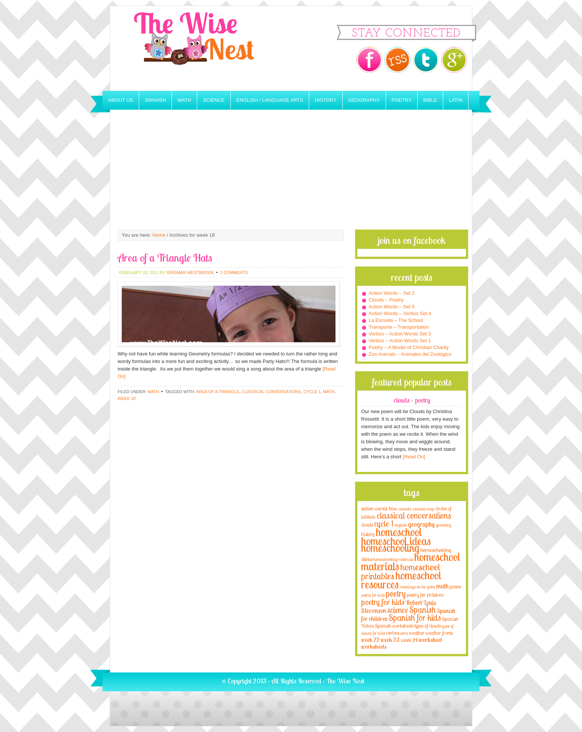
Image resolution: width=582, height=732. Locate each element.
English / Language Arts (269, 100)
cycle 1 (312, 391)
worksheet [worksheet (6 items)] (430, 639)
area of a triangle (217, 391)
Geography (364, 100)
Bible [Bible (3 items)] (392, 508)
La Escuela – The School (396, 320)
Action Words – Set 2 (392, 293)
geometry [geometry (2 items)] (443, 525)
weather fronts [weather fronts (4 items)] (439, 633)
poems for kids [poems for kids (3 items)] (372, 595)
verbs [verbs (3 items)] (404, 633)
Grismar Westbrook (190, 272)
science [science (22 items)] (397, 610)
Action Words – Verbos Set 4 (400, 313)
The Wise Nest (204, 48)
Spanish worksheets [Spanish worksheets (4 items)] (394, 626)
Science (214, 100)
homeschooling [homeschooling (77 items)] (390, 547)
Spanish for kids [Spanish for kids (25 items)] (415, 617)
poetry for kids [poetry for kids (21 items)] (382, 602)
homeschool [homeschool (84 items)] (399, 532)
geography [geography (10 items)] (421, 524)
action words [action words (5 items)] (374, 508)
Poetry (402, 100)
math (328, 391)
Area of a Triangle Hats (165, 257)
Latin (456, 100)
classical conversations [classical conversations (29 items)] (414, 515)
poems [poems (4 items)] (455, 586)
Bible (430, 100)
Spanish (155, 100)
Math (184, 100)
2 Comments (234, 272)
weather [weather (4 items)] (416, 633)
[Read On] (413, 456)
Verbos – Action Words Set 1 (400, 340)
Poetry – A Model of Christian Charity (409, 347)
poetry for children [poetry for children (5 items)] (425, 594)
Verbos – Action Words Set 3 (400, 334)
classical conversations (271, 391)
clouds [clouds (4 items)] (367, 525)
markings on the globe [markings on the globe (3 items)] (417, 587)
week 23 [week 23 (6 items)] (390, 639)
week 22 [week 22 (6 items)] (370, 639)
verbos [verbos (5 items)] (392, 632)
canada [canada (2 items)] (404, 508)
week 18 (127, 398)
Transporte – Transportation (399, 327)
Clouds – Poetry (386, 300)
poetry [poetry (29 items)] (396, 593)
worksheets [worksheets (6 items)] (373, 646)
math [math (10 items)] (442, 586)
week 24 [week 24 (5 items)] (409, 639)
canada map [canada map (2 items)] (423, 508)
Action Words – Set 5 (392, 306)
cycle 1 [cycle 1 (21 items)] (384, 523)
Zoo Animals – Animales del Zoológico (410, 354)
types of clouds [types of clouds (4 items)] (427, 626)
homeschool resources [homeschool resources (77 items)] (401, 579)
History (325, 100)
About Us (120, 100)
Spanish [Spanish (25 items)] (422, 609)
